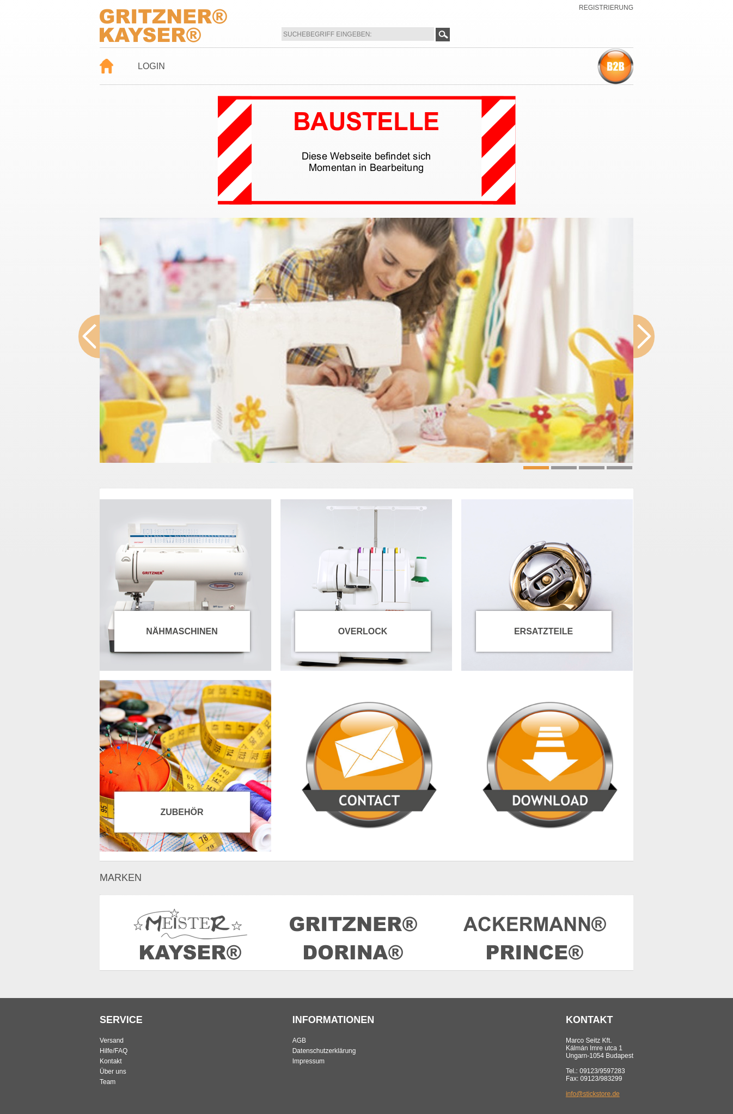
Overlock (363, 631)
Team (107, 1082)
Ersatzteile (543, 631)
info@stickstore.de (593, 1094)
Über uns (113, 1071)
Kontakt (111, 1061)
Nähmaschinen (182, 631)
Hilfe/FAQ (113, 1051)
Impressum (308, 1061)
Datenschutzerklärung (324, 1051)
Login (151, 66)
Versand (112, 1040)
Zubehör (181, 812)
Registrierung (606, 7)
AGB (299, 1040)
